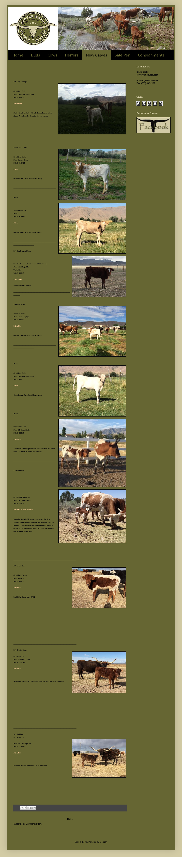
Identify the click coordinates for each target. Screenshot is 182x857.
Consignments (151, 55)
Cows (52, 55)
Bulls (35, 55)
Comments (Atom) (34, 824)
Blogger (103, 842)
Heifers (71, 55)
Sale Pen (122, 55)
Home (17, 55)
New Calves (96, 55)
